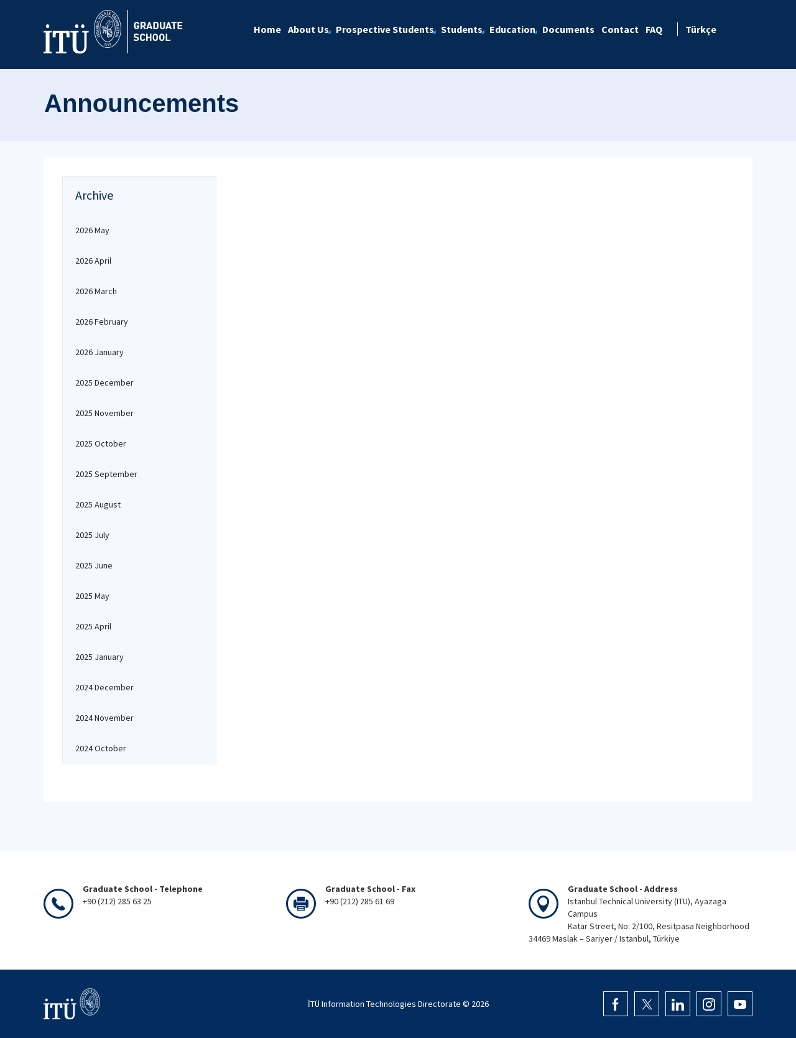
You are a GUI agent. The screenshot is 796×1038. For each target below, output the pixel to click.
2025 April (93, 626)
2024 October (100, 748)
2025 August (98, 504)
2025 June (94, 565)
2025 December (104, 382)
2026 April (93, 260)
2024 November (104, 717)
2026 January (99, 352)
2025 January (99, 656)
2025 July (92, 534)
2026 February (101, 321)
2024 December (104, 687)
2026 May (92, 230)
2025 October (100, 443)
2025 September (106, 474)
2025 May (92, 595)
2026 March (96, 291)
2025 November (104, 413)
